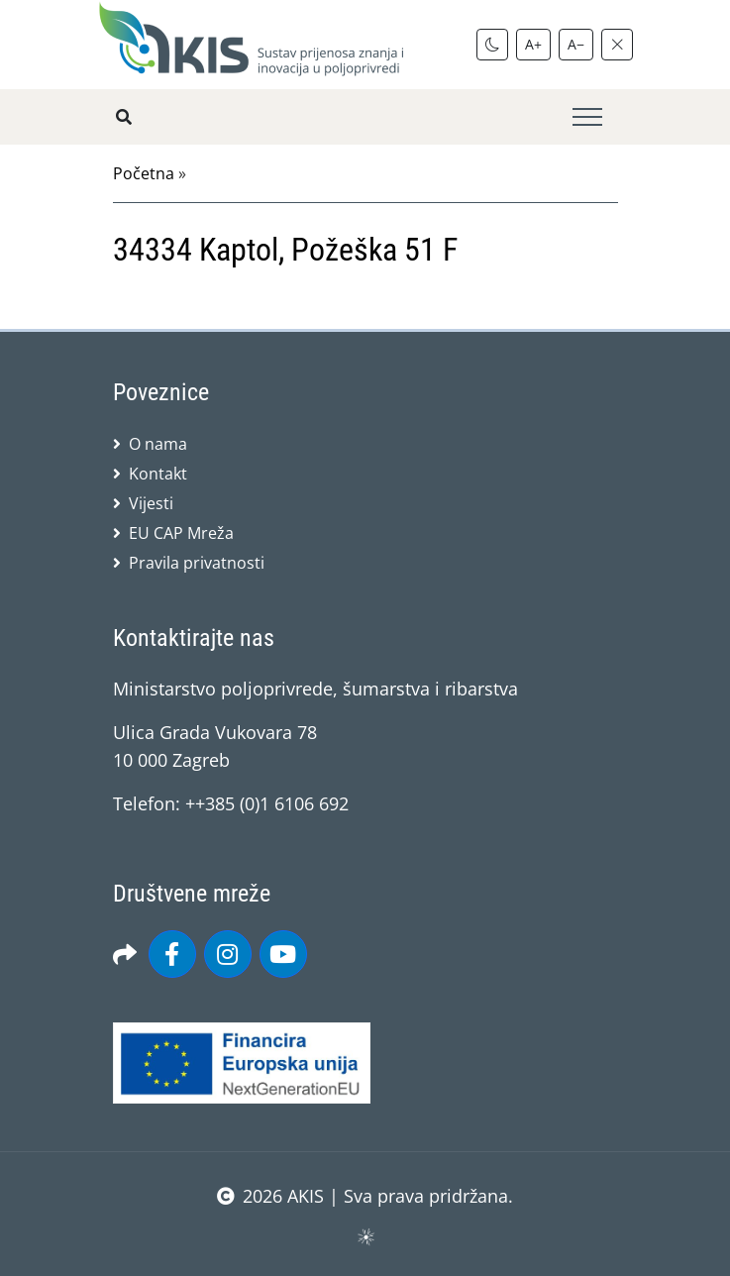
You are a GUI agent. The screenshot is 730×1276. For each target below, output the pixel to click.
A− (576, 44)
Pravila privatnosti (196, 563)
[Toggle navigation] (587, 117)
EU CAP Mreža (181, 533)
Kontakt (158, 473)
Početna (143, 173)
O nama (158, 444)
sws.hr (365, 1235)
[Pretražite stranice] (124, 117)
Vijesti (151, 503)
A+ (533, 44)
